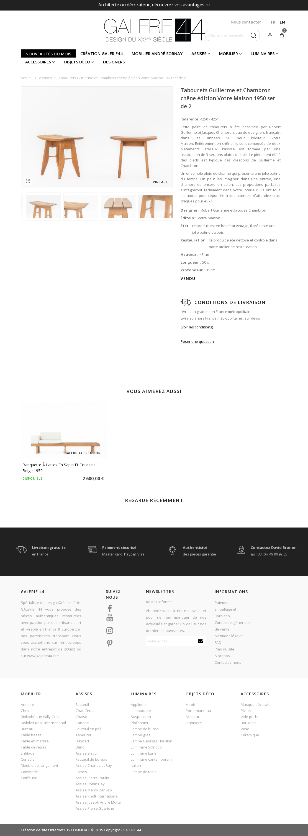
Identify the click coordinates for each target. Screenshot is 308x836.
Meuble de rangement (39, 765)
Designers (114, 62)
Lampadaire (141, 710)
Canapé (82, 722)
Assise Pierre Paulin (92, 777)
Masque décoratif (256, 704)
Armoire (27, 704)
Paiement (223, 602)
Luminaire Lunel (144, 753)
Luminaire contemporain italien (151, 762)
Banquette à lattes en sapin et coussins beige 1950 (59, 467)
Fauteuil (82, 704)
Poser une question (197, 341)
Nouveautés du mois (48, 53)
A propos (222, 655)
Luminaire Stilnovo (146, 747)
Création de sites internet (42, 829)
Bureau (27, 728)
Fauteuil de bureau (91, 759)
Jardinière (194, 722)
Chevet (27, 710)
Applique (138, 704)
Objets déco (77, 62)
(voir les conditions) (197, 327)
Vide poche (250, 716)
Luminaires (262, 53)
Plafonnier (139, 722)
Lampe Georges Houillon (151, 741)
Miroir (190, 704)
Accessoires (38, 62)
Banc (80, 747)
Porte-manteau (198, 710)
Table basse (31, 734)
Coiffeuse (29, 777)
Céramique (250, 734)
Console (28, 759)
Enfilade (28, 753)
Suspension (141, 716)
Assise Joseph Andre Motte (98, 802)
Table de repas (33, 747)
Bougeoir (248, 722)
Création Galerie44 (101, 53)
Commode (29, 771)
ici (208, 5)
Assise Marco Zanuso (94, 790)
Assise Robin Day (90, 783)
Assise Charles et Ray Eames (94, 768)
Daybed (82, 741)
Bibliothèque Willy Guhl (40, 716)
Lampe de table (144, 771)
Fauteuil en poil (88, 728)
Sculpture (194, 716)
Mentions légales (229, 635)
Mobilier (228, 53)
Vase (245, 728)
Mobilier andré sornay (157, 53)
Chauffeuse (86, 710)
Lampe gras (140, 734)
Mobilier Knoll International (43, 722)
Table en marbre (35, 741)
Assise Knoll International (97, 796)
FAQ (218, 642)
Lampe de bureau (146, 728)
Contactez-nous (228, 662)
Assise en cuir (87, 753)
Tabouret (83, 734)
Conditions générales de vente (233, 626)
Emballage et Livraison (225, 612)
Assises (198, 53)
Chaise (81, 716)
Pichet (246, 710)
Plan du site (224, 649)
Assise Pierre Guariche (95, 808)
